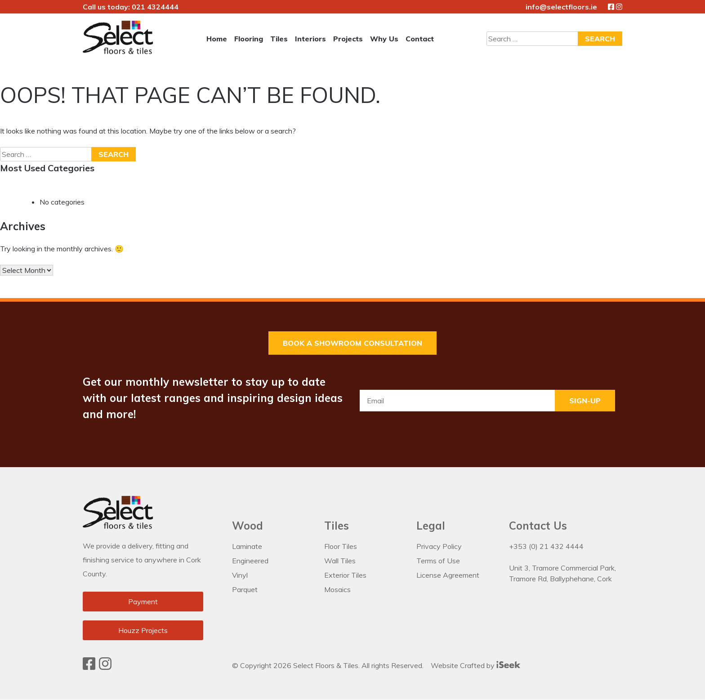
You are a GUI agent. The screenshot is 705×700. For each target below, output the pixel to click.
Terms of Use (438, 560)
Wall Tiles (340, 560)
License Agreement (447, 575)
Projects (348, 38)
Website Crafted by (475, 664)
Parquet (245, 589)
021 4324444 (155, 6)
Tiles (279, 38)
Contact (420, 38)
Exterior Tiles (345, 575)
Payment (143, 601)
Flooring (248, 38)
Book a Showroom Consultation (352, 343)
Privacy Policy (439, 546)
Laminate (247, 546)
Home (216, 38)
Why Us (384, 38)
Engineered (250, 560)
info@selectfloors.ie (561, 6)
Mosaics (337, 589)
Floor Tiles (340, 546)
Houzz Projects (143, 630)
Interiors (310, 38)
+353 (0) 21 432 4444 (546, 546)
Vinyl (240, 575)
